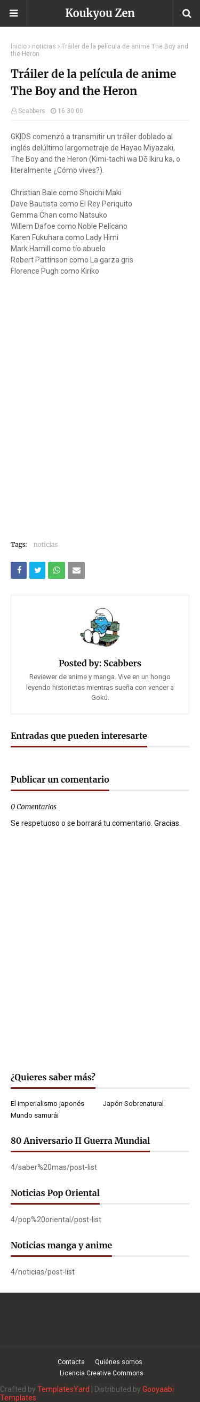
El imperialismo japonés (47, 1104)
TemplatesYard (63, 1389)
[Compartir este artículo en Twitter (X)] (37, 570)
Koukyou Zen (100, 13)
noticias (44, 46)
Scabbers (31, 111)
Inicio (19, 46)
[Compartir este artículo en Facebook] (19, 570)
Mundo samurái (35, 1115)
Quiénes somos (118, 1362)
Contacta (71, 1362)
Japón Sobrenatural (133, 1104)
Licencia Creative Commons (101, 1373)
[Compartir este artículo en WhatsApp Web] (56, 570)
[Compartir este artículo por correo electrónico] (76, 570)
